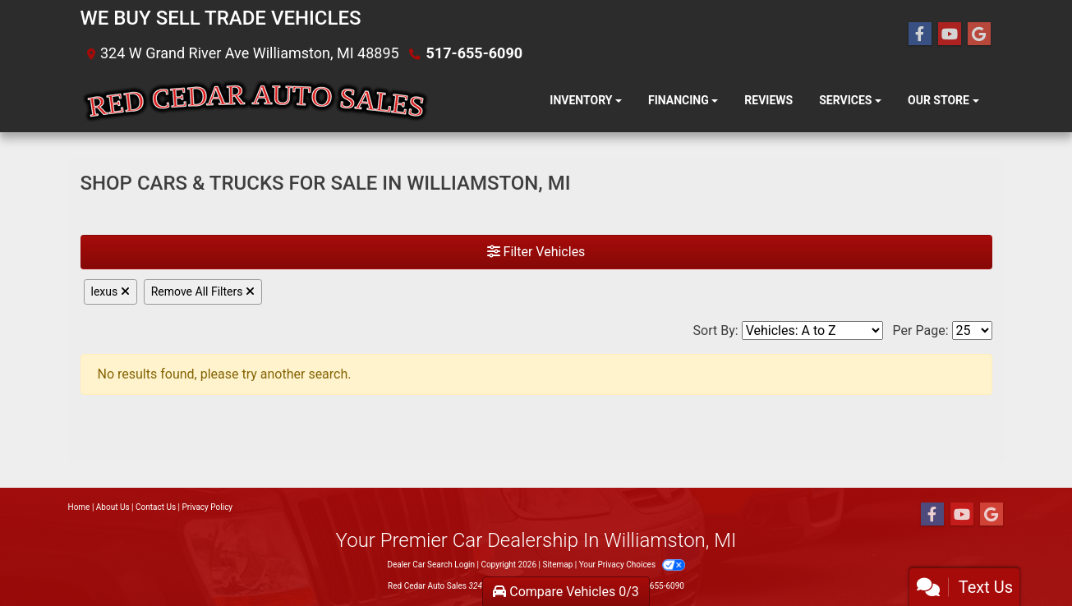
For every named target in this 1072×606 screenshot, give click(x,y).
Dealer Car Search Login (431, 564)
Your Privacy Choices (632, 564)
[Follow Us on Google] (979, 34)
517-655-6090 (474, 53)
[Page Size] (972, 330)
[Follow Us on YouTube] (949, 34)
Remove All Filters (203, 291)
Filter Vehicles (536, 251)
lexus (110, 291)
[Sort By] (812, 330)
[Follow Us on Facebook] (920, 34)
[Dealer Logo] (255, 101)
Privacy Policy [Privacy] (207, 507)
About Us (113, 507)
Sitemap (557, 564)
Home (79, 507)
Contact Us (156, 507)
